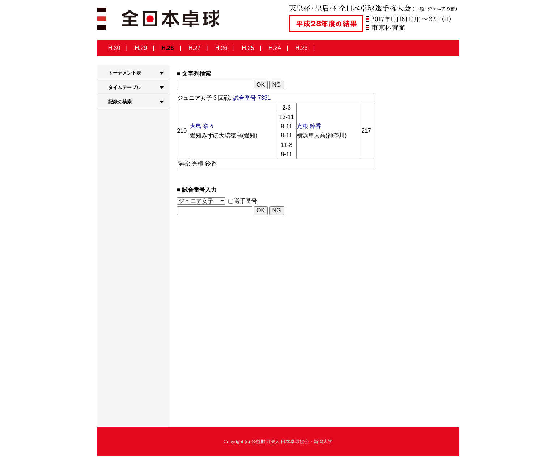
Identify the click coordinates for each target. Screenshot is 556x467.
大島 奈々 (202, 126)
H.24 (275, 48)
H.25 (248, 48)
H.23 (302, 48)
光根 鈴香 (309, 126)
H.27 (194, 48)
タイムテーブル (124, 87)
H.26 (221, 48)
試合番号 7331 (252, 98)
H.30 (114, 48)
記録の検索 (120, 102)
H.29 (141, 48)
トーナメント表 (124, 73)
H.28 (167, 48)
